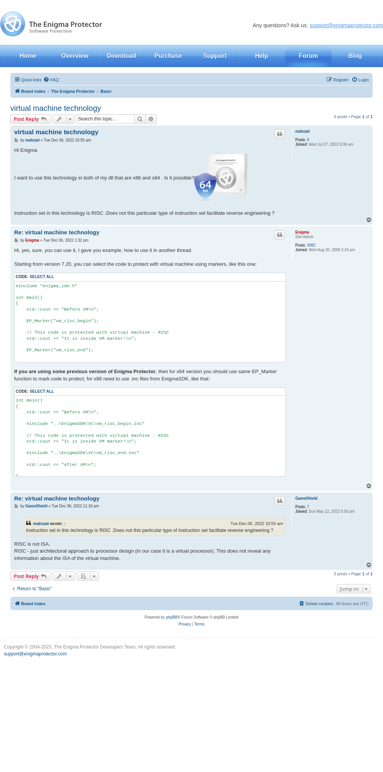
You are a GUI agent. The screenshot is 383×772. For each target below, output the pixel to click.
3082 (311, 245)
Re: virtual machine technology (57, 232)
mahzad (302, 131)
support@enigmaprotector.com (346, 25)
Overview (74, 56)
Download (121, 56)
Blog (355, 56)
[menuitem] (51, 79)
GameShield (306, 498)
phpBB (171, 617)
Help (261, 56)
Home (28, 56)
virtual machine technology (55, 108)
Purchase (168, 56)
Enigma (302, 232)
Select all (41, 277)
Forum (308, 56)
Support (214, 56)
